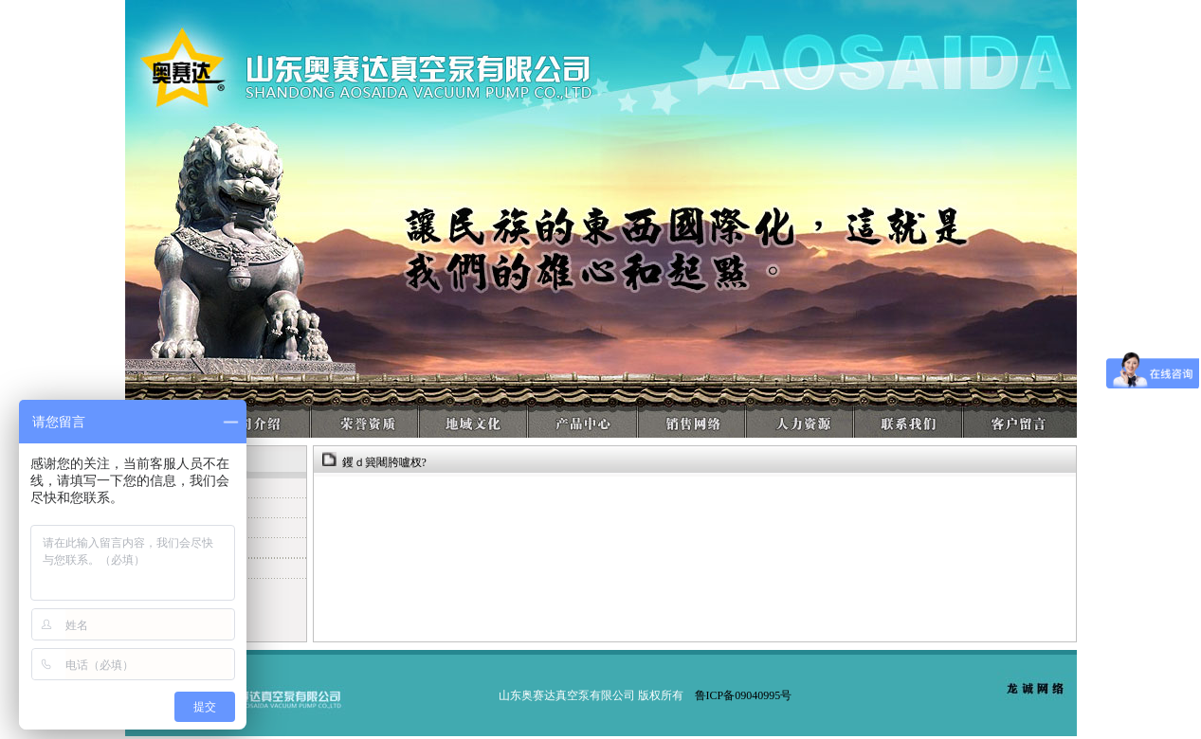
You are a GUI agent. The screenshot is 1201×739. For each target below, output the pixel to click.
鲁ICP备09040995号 (743, 695)
